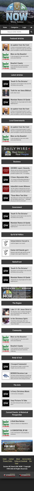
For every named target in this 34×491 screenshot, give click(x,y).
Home (5, 27)
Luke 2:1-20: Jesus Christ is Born (21, 310)
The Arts (17, 385)
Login (24, 27)
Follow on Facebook (20, 461)
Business (17, 162)
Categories (14, 27)
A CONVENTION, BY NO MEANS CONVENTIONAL (19, 431)
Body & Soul (17, 358)
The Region (17, 303)
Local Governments (17, 120)
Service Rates (26, 459)
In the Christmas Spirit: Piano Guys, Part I (19, 320)
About (18, 459)
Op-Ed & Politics (17, 234)
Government (17, 207)
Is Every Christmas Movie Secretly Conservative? (20, 392)
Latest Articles (17, 75)
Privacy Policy (7, 461)
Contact (11, 459)
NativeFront (17, 262)
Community (17, 330)
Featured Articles (17, 38)
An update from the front (20, 45)
